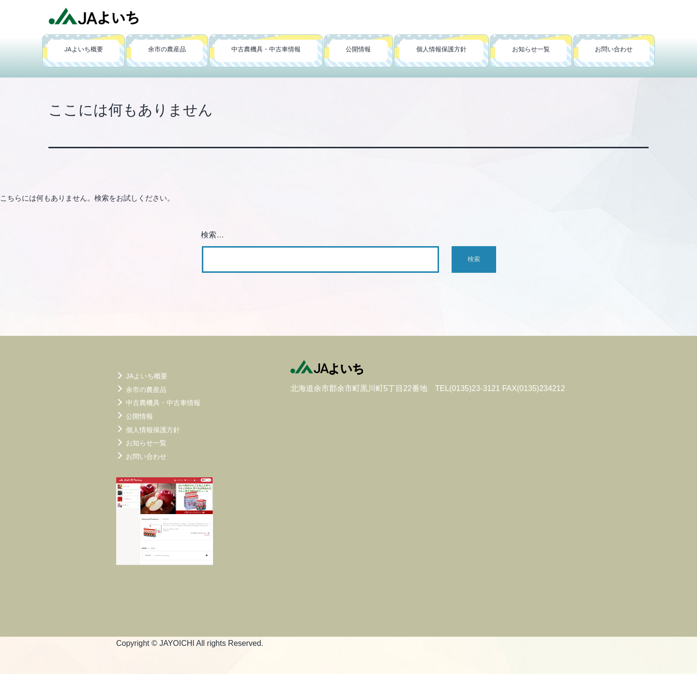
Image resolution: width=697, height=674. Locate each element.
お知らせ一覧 (531, 49)
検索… (212, 235)
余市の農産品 (167, 49)
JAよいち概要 (83, 49)
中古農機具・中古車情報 (266, 49)
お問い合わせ (614, 49)
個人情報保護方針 (441, 49)
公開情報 (358, 49)
